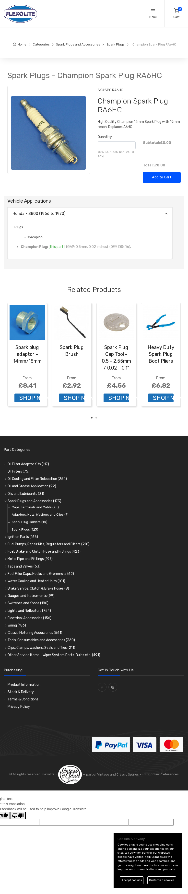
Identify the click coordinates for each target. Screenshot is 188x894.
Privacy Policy (19, 707)
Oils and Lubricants (26, 494)
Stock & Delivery (21, 692)
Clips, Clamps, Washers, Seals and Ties (41, 648)
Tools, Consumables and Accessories (41, 640)
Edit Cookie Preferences (160, 774)
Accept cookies (132, 880)
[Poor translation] (18, 815)
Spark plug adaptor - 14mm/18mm (27, 354)
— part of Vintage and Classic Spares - (100, 774)
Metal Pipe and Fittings (30, 559)
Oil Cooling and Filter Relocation (37, 479)
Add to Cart (161, 177)
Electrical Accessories (29, 618)
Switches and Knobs (28, 603)
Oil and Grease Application (32, 486)
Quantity (105, 137)
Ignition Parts (23, 537)
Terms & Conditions (23, 699)
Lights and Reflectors (29, 611)
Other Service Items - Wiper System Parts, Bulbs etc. (54, 655)
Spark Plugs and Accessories (34, 501)
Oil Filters (18, 471)
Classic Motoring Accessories (35, 633)
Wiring (17, 625)
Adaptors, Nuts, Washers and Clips (40, 514)
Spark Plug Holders (29, 522)
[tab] (90, 214)
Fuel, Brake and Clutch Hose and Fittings (44, 551)
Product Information (24, 685)
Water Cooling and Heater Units (36, 581)
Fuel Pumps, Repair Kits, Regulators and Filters (49, 544)
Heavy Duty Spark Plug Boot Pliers (161, 354)
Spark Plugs (25, 529)
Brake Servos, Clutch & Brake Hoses (38, 588)
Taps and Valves (24, 566)
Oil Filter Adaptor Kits (28, 464)
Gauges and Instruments (31, 596)
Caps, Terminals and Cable (35, 507)
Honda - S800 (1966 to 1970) (38, 213)
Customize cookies (161, 880)
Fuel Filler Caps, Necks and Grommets (41, 574)
